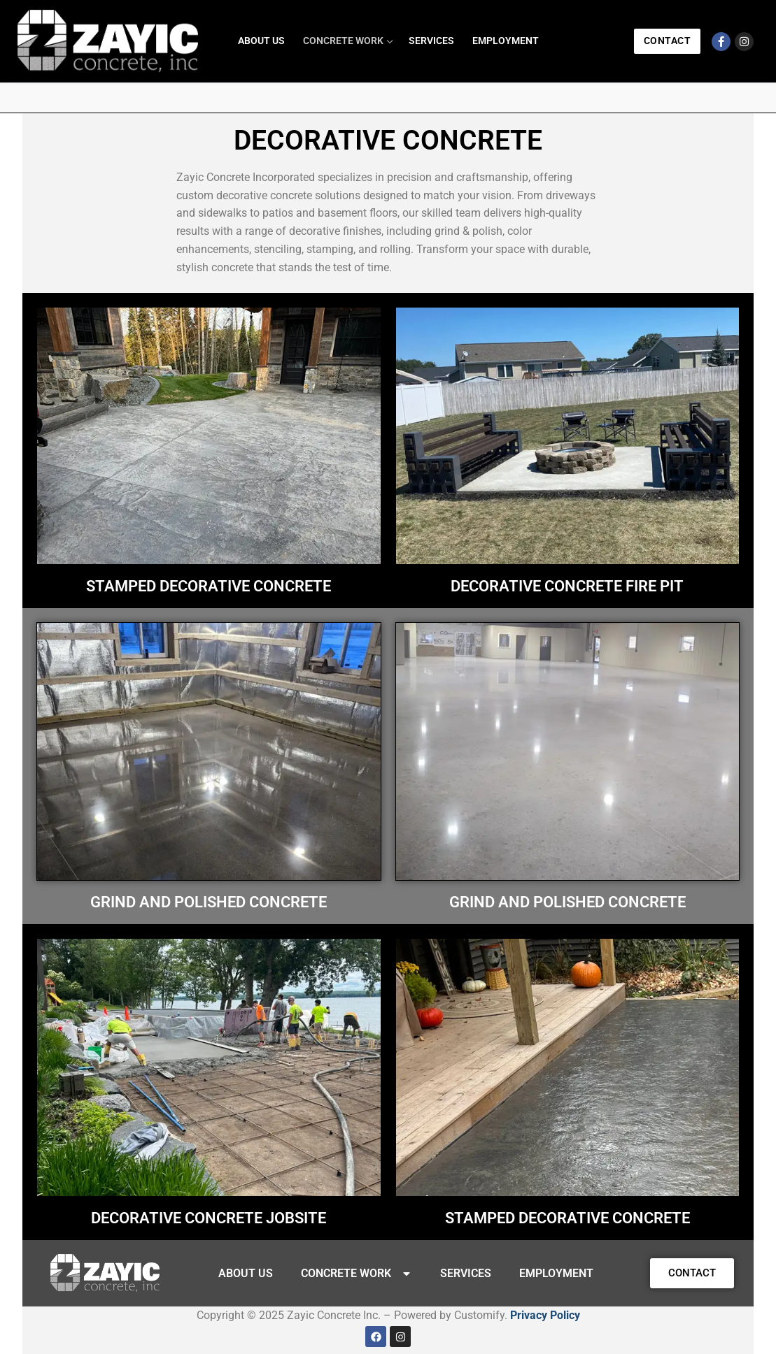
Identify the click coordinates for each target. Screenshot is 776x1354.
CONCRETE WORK (356, 1273)
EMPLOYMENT (556, 1273)
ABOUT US (245, 1273)
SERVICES (465, 1273)
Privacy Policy (545, 1315)
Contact (667, 40)
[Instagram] (744, 41)
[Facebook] (721, 41)
